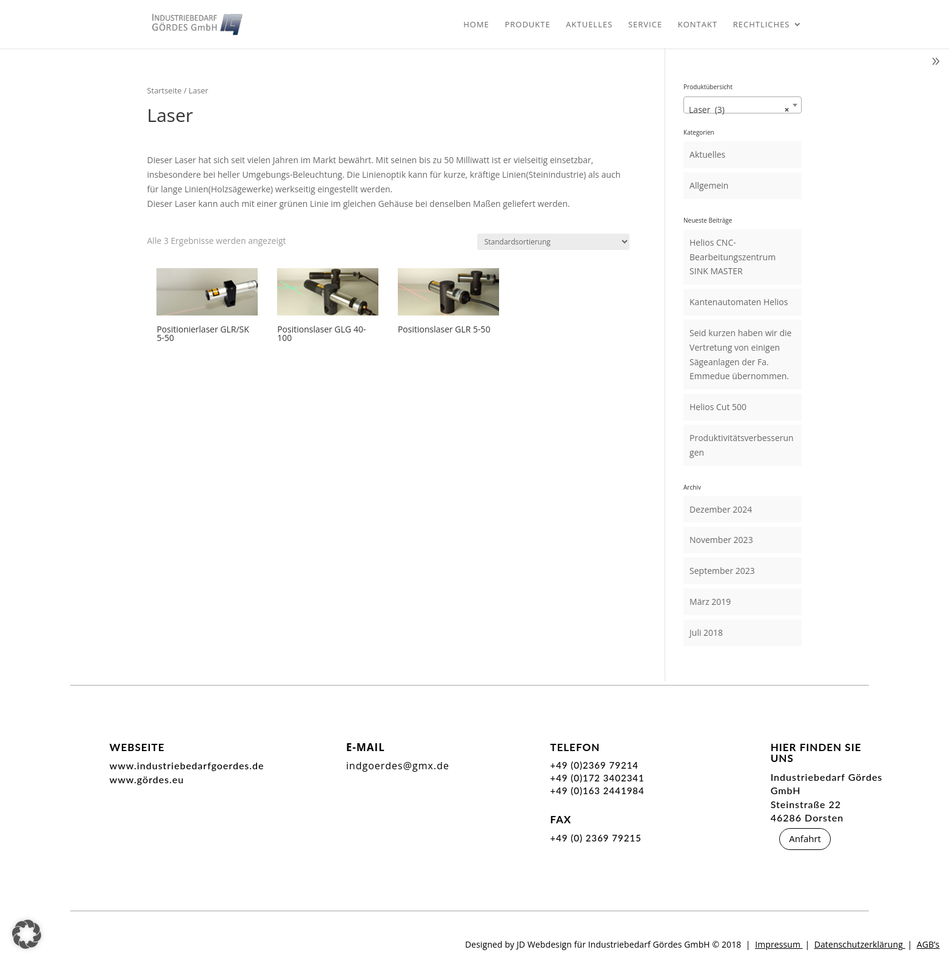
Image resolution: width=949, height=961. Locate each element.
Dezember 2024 (720, 509)
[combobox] (742, 104)
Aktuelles (589, 25)
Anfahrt (805, 838)
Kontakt (697, 25)
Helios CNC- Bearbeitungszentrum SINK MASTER (732, 257)
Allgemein (708, 185)
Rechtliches (761, 25)
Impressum (777, 944)
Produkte (527, 25)
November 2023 (721, 539)
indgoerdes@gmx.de (397, 765)
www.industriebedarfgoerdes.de (187, 765)
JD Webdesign (544, 944)
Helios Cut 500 (717, 407)
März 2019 (710, 601)
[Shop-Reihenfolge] (553, 242)
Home (476, 25)
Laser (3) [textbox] (739, 109)
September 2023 (722, 570)
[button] (26, 934)
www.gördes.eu (147, 779)
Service (645, 25)
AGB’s (928, 944)
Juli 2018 (706, 632)
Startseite (164, 90)
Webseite (137, 747)
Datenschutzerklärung (858, 944)
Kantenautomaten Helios (738, 302)
